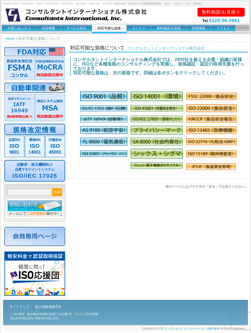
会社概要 (48, 28)
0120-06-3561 (224, 20)
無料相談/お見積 (169, 28)
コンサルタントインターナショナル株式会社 (192, 328)
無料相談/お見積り (221, 12)
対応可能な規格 (109, 28)
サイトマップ (19, 307)
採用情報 (198, 28)
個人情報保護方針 (48, 307)
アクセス (223, 28)
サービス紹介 (76, 28)
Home (10, 39)
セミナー (138, 28)
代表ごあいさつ (19, 28)
